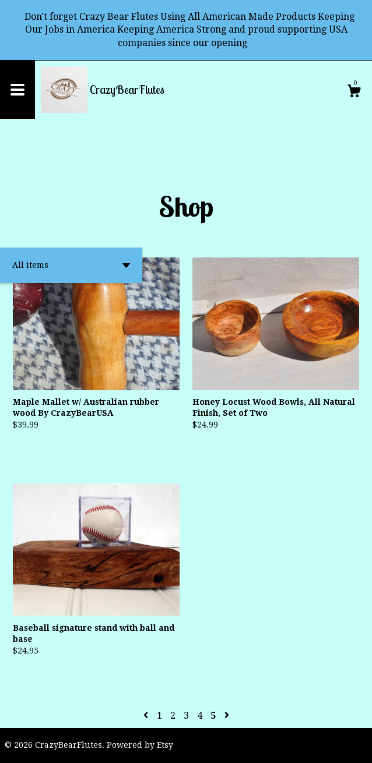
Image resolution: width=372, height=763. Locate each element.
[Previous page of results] (147, 715)
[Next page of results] (227, 715)
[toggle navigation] (17, 90)
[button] (71, 265)
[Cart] (354, 92)
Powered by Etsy (140, 745)
